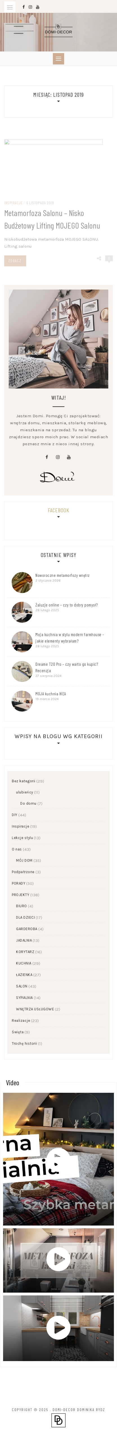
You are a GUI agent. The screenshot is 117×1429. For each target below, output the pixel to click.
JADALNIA (24, 940)
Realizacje (21, 1020)
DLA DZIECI (25, 917)
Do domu (28, 803)
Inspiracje (20, 826)
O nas (17, 849)
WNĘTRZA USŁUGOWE (35, 1009)
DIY (14, 815)
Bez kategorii (23, 781)
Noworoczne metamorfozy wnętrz (62, 575)
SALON (22, 986)
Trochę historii (24, 1043)
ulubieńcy (24, 792)
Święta (18, 1032)
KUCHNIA (24, 963)
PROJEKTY (20, 895)
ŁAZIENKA (24, 975)
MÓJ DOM (24, 860)
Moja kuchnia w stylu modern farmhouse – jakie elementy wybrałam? (69, 637)
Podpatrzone (23, 872)
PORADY (18, 883)
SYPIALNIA (24, 998)
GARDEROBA (26, 929)
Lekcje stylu (22, 838)
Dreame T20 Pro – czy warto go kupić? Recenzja (66, 667)
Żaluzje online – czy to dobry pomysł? (66, 604)
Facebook (58, 510)
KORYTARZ (25, 952)
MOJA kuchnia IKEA (50, 693)
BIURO (21, 906)
